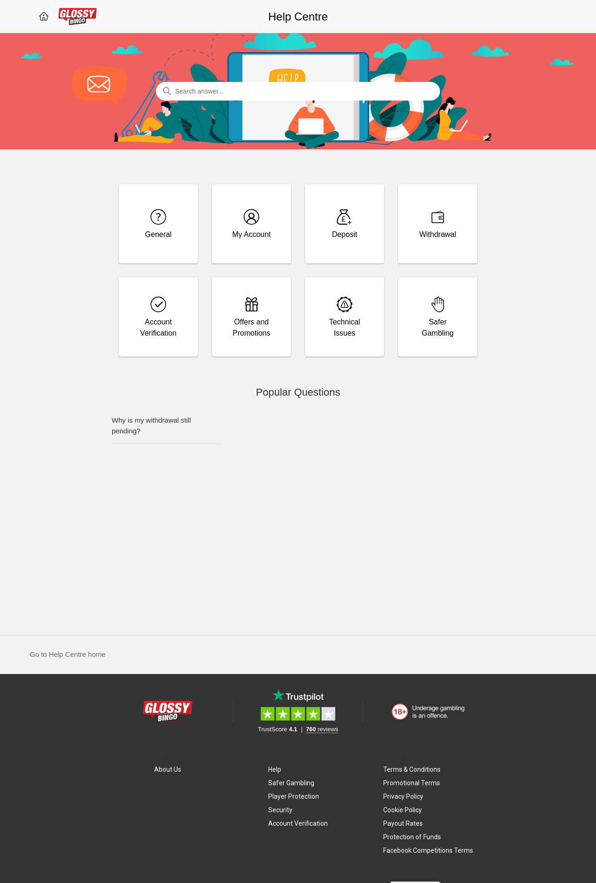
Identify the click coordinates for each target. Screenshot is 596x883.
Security (280, 810)
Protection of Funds (412, 837)
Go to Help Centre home (68, 654)
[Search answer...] (298, 91)
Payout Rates (403, 823)
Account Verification (298, 823)
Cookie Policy (402, 810)
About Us (167, 769)
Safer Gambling (291, 783)
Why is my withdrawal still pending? (151, 425)
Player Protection (293, 796)
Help (274, 769)
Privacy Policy (403, 796)
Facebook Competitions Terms (428, 850)
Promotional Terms (411, 783)
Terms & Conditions (411, 769)
